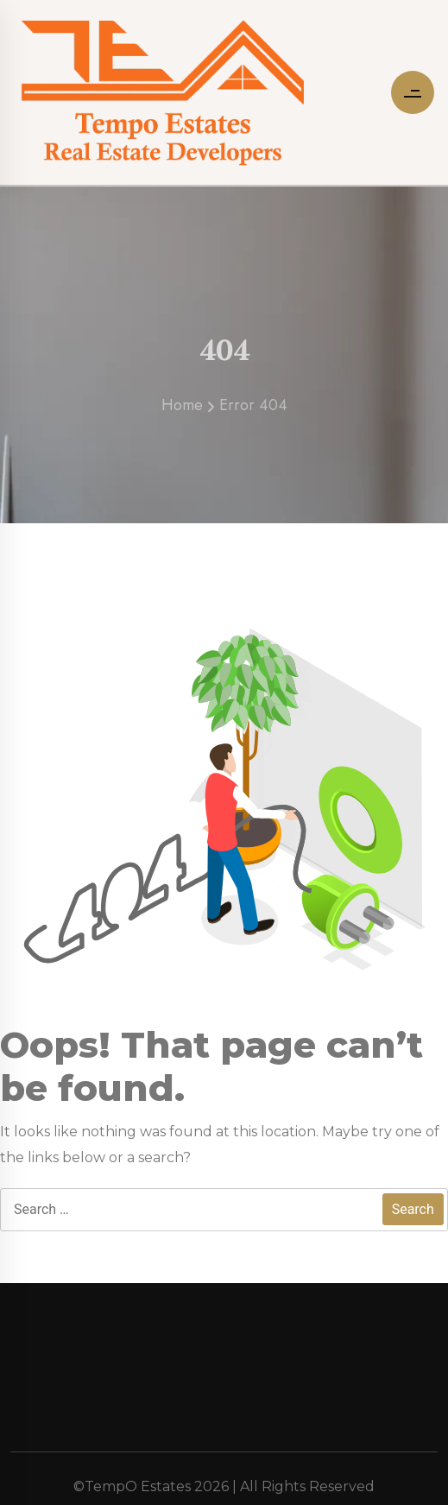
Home (182, 412)
